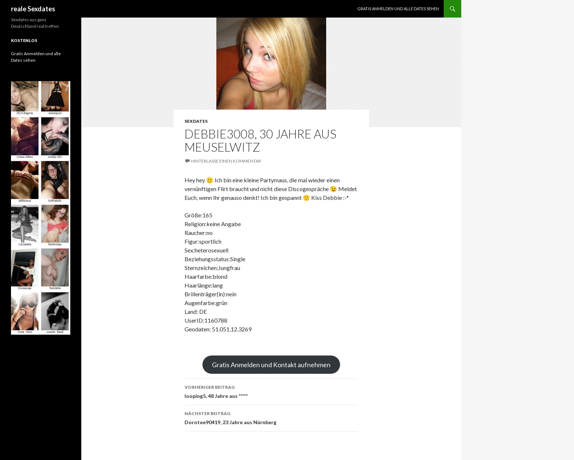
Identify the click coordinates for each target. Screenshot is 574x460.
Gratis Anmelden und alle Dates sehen (398, 8)
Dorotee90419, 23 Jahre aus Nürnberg (271, 417)
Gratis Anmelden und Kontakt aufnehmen (271, 365)
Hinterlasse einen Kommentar (226, 161)
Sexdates (196, 121)
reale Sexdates (33, 9)
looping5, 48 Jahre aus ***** (271, 391)
